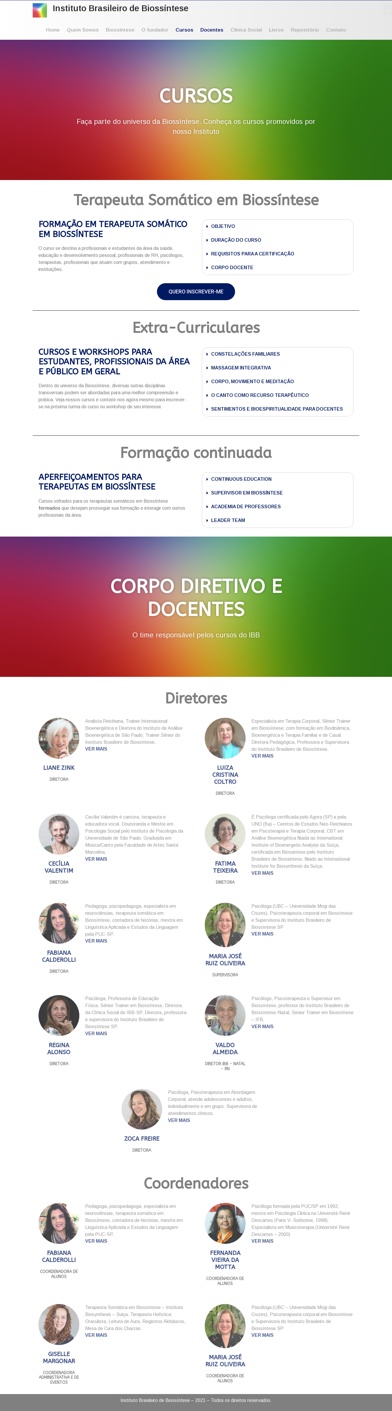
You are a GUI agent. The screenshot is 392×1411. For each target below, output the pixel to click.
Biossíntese (120, 30)
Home (53, 30)
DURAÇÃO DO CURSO (236, 240)
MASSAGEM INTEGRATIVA (241, 367)
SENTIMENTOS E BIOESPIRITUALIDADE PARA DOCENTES (277, 409)
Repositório (305, 30)
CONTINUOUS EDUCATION (241, 479)
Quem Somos (83, 30)
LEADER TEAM (228, 520)
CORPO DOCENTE (232, 267)
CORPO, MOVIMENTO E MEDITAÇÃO (252, 381)
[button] (277, 227)
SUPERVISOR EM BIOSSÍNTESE (247, 492)
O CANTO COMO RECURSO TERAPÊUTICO (260, 395)
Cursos (184, 30)
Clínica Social (246, 30)
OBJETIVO (223, 226)
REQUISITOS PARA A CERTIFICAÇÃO (252, 253)
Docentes (211, 30)
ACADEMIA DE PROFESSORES (246, 506)
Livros (276, 30)
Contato (336, 30)
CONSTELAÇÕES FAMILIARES (245, 354)
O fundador (155, 30)
